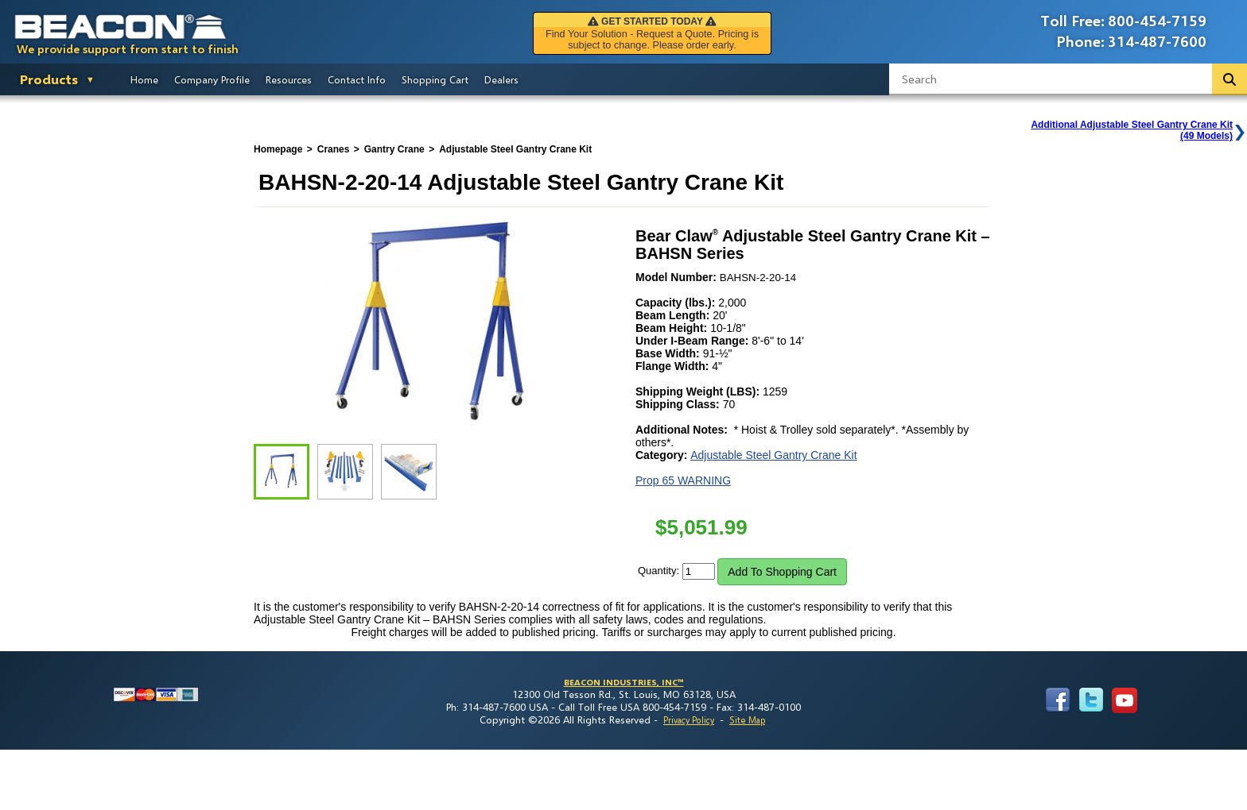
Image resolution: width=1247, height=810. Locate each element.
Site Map (747, 720)
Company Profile (212, 79)
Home (144, 79)
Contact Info (357, 79)
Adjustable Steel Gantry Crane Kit (773, 455)
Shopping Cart (435, 79)
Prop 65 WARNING (683, 480)
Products (49, 79)
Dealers (501, 79)
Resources (289, 79)
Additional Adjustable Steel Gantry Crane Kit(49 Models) (1132, 130)
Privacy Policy (688, 720)
